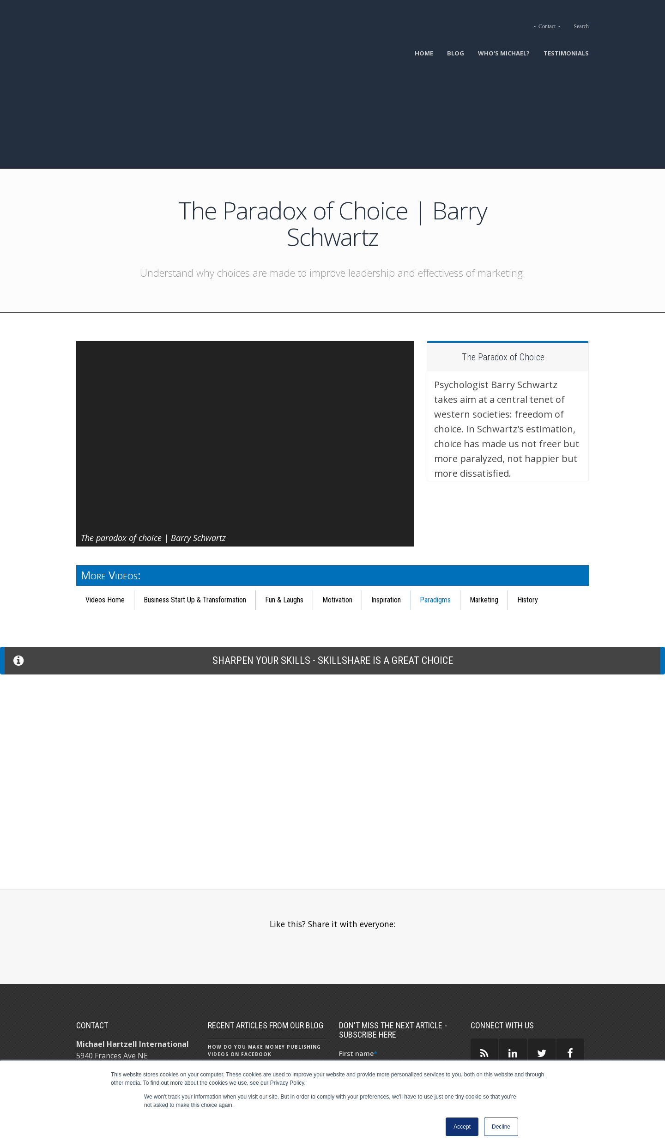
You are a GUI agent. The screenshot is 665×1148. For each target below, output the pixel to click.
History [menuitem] (527, 507)
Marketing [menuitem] (484, 507)
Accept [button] (462, 1127)
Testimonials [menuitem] (566, 53)
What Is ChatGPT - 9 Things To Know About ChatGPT (265, 1052)
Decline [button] (501, 1127)
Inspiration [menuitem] (386, 507)
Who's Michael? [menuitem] (504, 53)
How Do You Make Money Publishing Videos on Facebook (264, 952)
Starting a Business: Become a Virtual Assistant (255, 998)
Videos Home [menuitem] (105, 507)
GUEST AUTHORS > (504, 1024)
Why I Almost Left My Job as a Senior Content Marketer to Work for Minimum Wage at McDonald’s (265, 1025)
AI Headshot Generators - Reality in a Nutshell (265, 975)
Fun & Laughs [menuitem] (284, 507)
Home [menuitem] (424, 53)
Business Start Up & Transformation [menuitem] (195, 507)
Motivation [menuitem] (337, 507)
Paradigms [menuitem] (435, 507)
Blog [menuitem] (455, 53)
